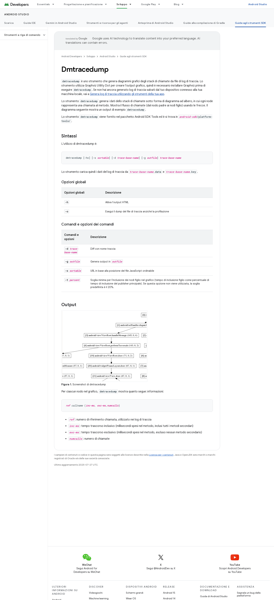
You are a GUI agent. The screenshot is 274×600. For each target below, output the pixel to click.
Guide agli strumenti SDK (133, 56)
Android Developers (71, 56)
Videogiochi (96, 592)
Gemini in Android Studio (61, 23)
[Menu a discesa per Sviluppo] (132, 4)
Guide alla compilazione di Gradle (204, 23)
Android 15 (169, 592)
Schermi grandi (134, 592)
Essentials (43, 4)
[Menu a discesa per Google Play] (160, 4)
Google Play (148, 4)
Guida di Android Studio (213, 596)
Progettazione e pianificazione (83, 4)
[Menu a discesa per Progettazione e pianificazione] (107, 4)
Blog (176, 4)
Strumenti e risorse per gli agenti (107, 23)
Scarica (8, 23)
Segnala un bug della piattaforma (249, 594)
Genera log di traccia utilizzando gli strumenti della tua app (127, 94)
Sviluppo (91, 56)
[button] (21, 35)
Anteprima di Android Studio (155, 23)
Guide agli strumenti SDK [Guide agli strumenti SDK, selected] (250, 23)
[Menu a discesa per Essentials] (55, 4)
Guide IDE (29, 23)
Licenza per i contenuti (161, 454)
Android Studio (257, 4)
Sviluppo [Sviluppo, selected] (122, 4)
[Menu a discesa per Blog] (184, 4)
